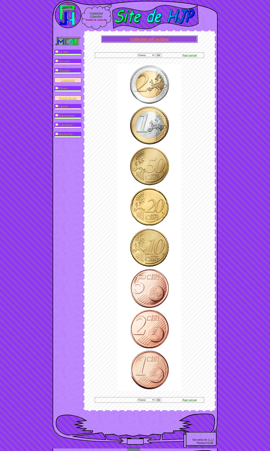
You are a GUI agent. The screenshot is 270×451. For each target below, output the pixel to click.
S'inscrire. (96, 16)
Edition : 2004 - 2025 (202, 446)
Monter (133, 448)
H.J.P (211, 439)
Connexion (96, 13)
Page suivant (189, 55)
